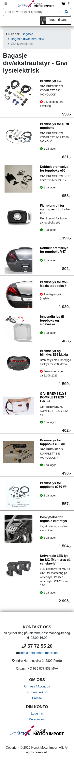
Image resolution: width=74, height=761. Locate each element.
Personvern (37, 719)
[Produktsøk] (30, 12)
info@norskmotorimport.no (39, 653)
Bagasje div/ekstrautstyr (27, 39)
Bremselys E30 (51, 81)
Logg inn (37, 713)
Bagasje (27, 34)
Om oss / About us (37, 686)
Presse (37, 698)
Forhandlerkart (37, 692)
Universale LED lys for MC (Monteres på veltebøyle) (55, 559)
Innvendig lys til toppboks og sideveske (52, 320)
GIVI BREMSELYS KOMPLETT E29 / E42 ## (53, 397)
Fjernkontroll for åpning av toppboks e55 (55, 209)
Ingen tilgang (58, 19)
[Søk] (66, 11)
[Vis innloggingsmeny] (69, 4)
